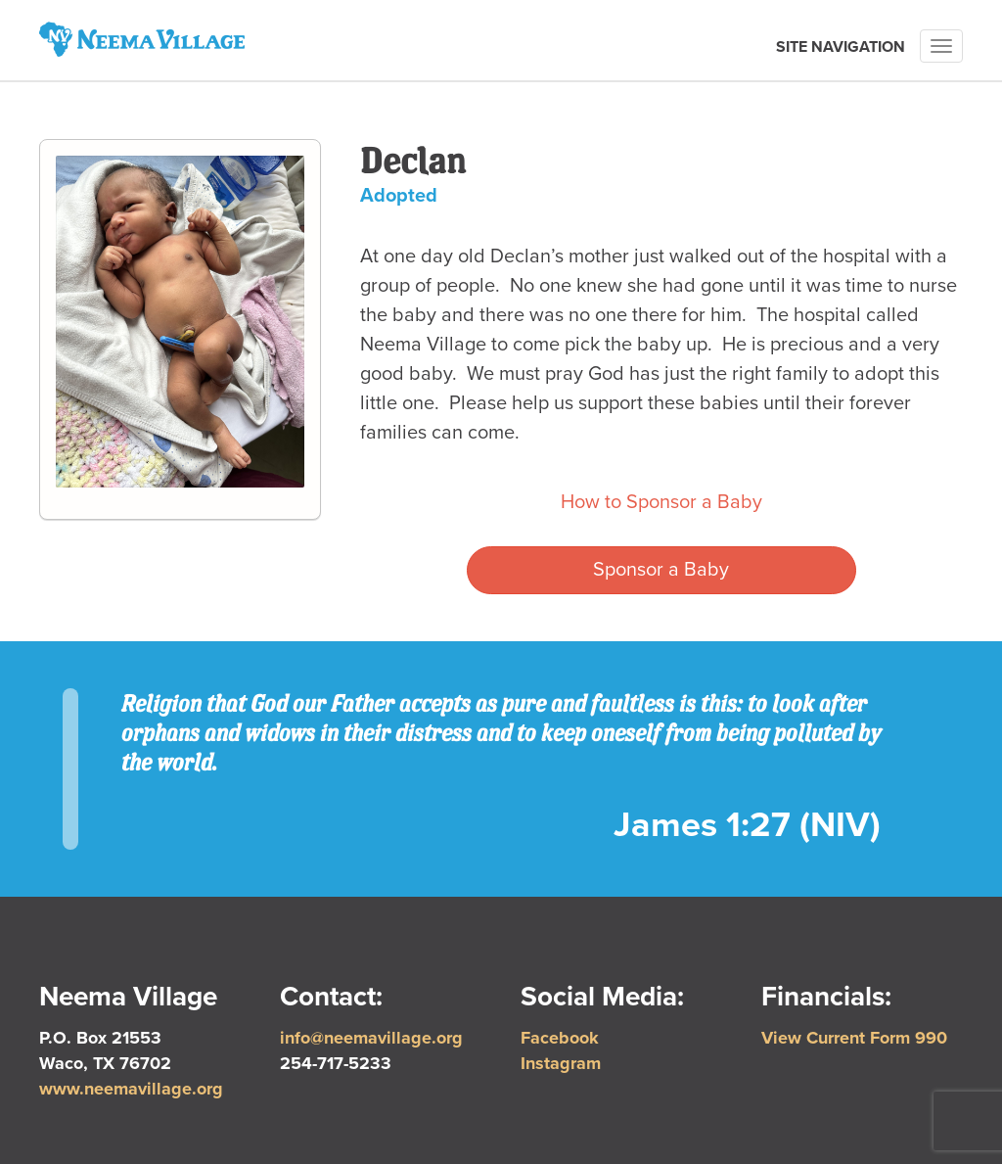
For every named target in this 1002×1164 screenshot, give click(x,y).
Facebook (560, 1037)
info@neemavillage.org (371, 1037)
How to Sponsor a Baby (661, 502)
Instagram (561, 1063)
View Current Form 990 (854, 1037)
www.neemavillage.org (131, 1088)
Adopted (398, 196)
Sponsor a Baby (661, 570)
